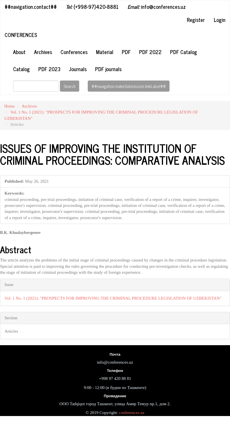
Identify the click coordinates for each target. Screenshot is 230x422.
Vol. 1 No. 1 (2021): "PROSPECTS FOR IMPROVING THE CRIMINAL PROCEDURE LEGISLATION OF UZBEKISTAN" (113, 298)
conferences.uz (132, 412)
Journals (78, 69)
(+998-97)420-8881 (92, 6)
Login (219, 19)
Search (70, 86)
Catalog (21, 69)
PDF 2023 (49, 69)
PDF (126, 52)
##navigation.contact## (31, 6)
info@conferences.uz (156, 6)
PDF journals (108, 69)
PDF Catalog (183, 52)
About (19, 52)
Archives (43, 52)
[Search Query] (35, 86)
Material (104, 52)
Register (196, 19)
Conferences (21, 34)
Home (9, 106)
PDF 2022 (150, 52)
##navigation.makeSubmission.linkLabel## (128, 86)
